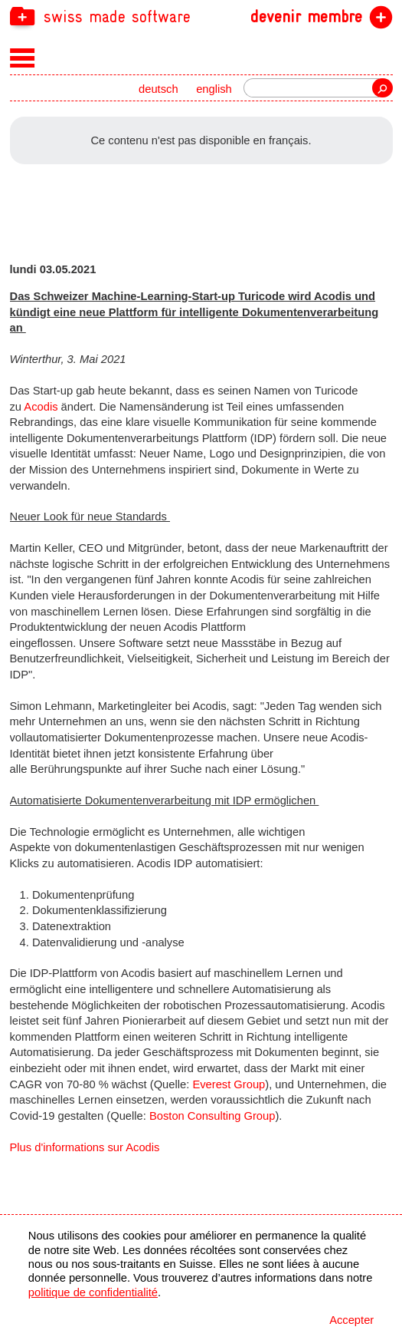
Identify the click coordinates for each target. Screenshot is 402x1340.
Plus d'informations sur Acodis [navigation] (85, 1147)
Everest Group (228, 1084)
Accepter (351, 1320)
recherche (382, 87)
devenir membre (306, 16)
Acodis (40, 407)
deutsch (158, 89)
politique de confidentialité (93, 1292)
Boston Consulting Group (212, 1116)
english (214, 89)
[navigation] (201, 15)
